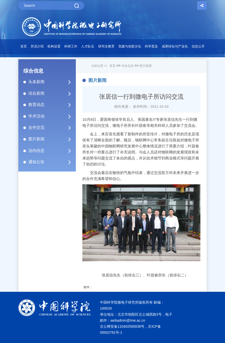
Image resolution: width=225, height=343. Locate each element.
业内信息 (51, 150)
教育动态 (51, 104)
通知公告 (51, 162)
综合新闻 (51, 93)
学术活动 (51, 116)
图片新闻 (51, 139)
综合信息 (128, 66)
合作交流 (51, 127)
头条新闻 (51, 82)
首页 (23, 46)
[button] (53, 47)
